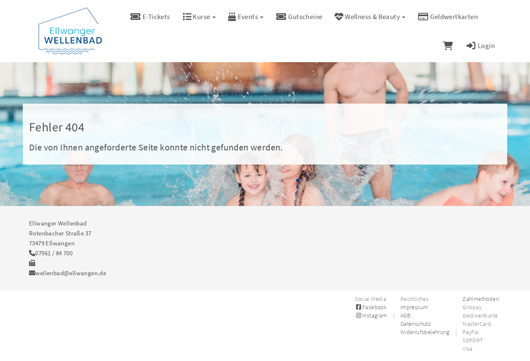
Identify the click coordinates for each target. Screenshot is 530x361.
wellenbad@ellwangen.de (70, 273)
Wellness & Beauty (370, 16)
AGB (405, 315)
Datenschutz (415, 323)
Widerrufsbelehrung (424, 332)
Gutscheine (299, 16)
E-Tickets (150, 16)
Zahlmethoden (481, 299)
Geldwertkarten (448, 16)
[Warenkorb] (448, 45)
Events (246, 16)
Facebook (371, 307)
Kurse (199, 16)
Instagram (371, 315)
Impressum (414, 307)
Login (480, 45)
